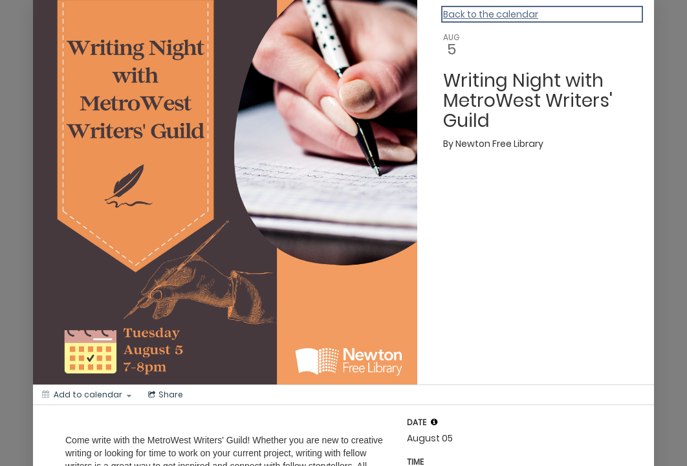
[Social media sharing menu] (164, 395)
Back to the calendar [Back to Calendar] (490, 14)
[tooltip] (434, 422)
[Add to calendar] (86, 395)
